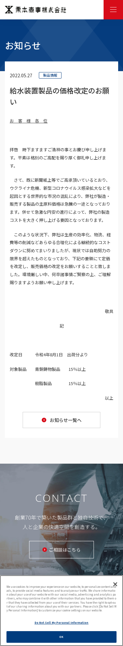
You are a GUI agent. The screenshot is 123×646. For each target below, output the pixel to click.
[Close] (115, 584)
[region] (61, 610)
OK (61, 637)
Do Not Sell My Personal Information (62, 622)
